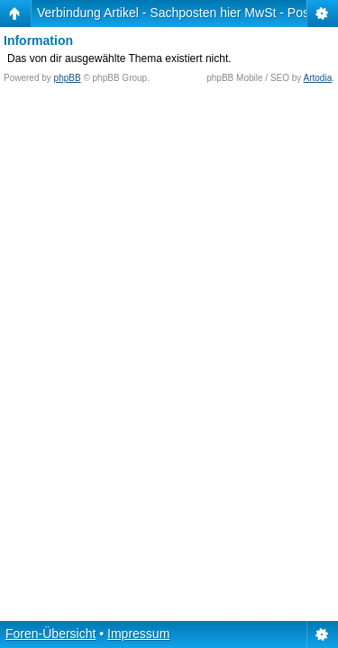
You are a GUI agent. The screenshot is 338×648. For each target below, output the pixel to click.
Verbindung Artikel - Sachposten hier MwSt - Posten (181, 12)
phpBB (67, 78)
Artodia (318, 78)
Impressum (138, 633)
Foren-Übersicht (50, 633)
